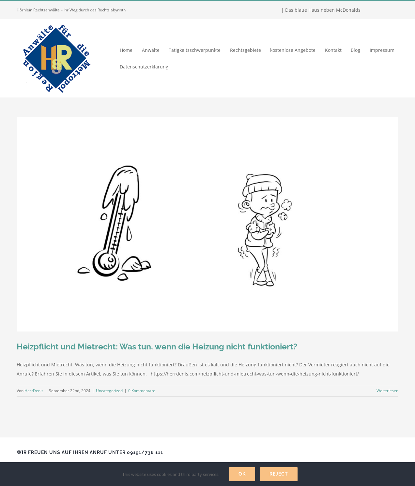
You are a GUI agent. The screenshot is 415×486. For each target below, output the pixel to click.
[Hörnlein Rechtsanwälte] (56, 21)
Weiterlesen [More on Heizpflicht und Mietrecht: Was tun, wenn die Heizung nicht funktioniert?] (387, 390)
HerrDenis (33, 390)
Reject (278, 474)
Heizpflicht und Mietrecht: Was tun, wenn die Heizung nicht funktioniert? (157, 346)
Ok (242, 474)
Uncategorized (109, 390)
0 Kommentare (141, 390)
